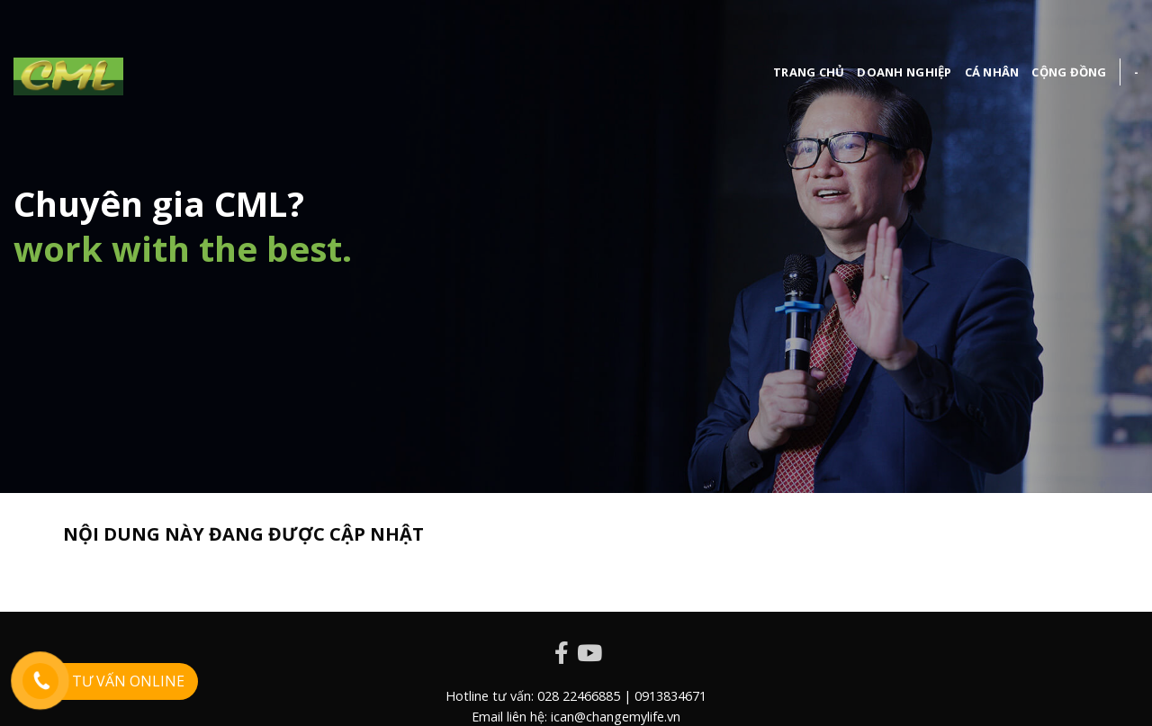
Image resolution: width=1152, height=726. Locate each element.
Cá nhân (992, 72)
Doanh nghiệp (904, 72)
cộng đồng (1068, 72)
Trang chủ (808, 72)
